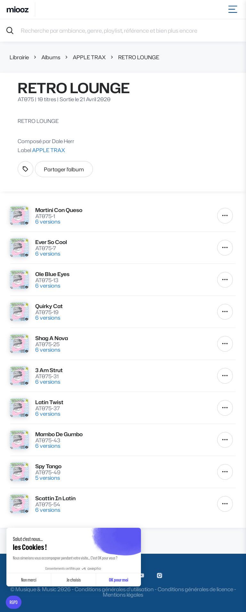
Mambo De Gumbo (59, 434)
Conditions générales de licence (195, 589)
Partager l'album (64, 169)
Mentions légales (123, 594)
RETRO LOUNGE (138, 57)
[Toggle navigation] (234, 9)
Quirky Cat (49, 306)
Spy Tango (48, 466)
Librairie (19, 57)
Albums (50, 57)
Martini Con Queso (58, 210)
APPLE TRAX (89, 57)
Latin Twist (49, 402)
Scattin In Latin (55, 498)
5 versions (47, 477)
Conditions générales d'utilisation (114, 589)
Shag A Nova (51, 338)
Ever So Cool (51, 242)
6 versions (47, 221)
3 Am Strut (49, 370)
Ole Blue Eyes (52, 274)
